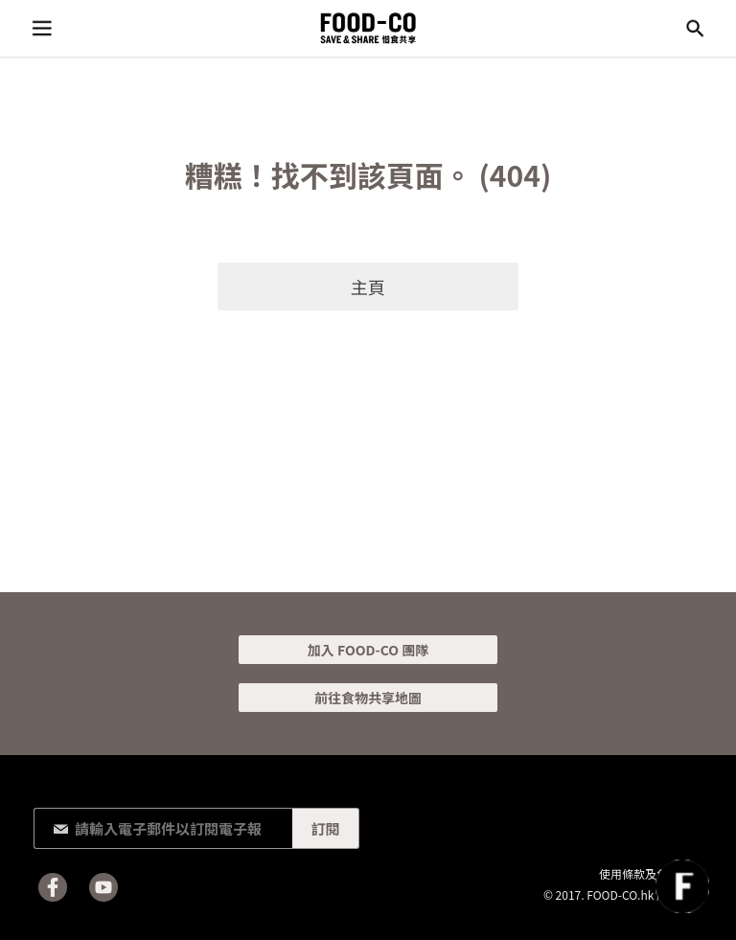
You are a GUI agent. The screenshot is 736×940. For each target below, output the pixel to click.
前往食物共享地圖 (368, 697)
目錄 (41, 29)
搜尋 (695, 29)
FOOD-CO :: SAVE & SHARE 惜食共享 (368, 28)
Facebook (52, 887)
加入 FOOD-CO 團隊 (368, 649)
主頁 (368, 286)
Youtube (103, 887)
